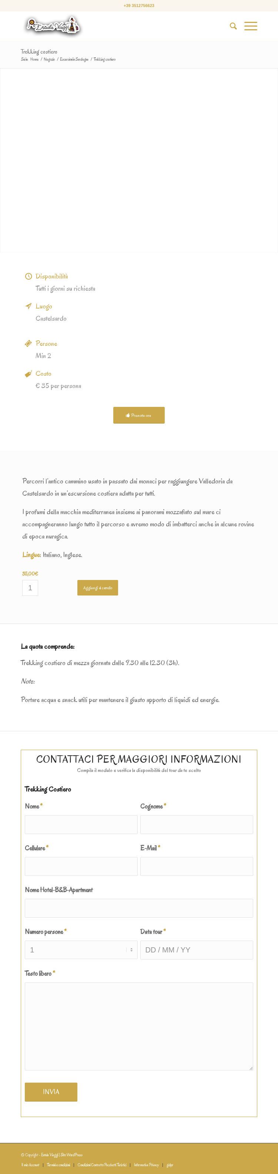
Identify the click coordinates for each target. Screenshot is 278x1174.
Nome (34, 806)
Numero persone (46, 931)
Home (34, 59)
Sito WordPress (72, 1155)
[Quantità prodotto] (30, 588)
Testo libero (40, 973)
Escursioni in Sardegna (74, 59)
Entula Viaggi (49, 1155)
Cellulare (36, 848)
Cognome (153, 806)
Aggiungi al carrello (97, 588)
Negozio (49, 59)
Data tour (153, 931)
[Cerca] (229, 26)
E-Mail (150, 848)
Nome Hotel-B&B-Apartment (59, 889)
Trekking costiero (39, 51)
